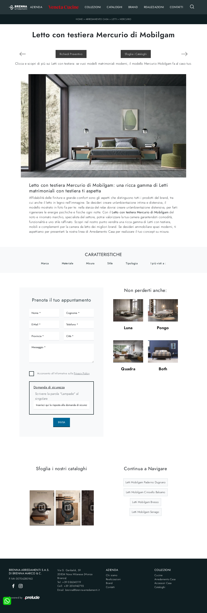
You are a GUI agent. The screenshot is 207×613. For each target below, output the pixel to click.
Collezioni (93, 7)
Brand (133, 7)
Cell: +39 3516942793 (70, 586)
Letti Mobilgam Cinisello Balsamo (145, 492)
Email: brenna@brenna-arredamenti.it (78, 590)
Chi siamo (111, 575)
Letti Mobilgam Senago (145, 512)
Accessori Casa (163, 583)
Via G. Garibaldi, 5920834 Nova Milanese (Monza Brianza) (75, 574)
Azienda (36, 7)
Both (163, 369)
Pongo (163, 328)
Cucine (158, 575)
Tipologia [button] (132, 263)
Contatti (176, 7)
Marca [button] (45, 263)
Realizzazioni (154, 7)
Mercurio (125, 19)
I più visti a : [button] (158, 263)
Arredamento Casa (97, 19)
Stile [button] (110, 263)
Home (79, 19)
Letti (114, 19)
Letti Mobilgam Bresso (145, 502)
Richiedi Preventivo (71, 54)
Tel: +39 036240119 (69, 582)
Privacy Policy (82, 373)
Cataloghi (114, 7)
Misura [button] (90, 263)
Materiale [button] (67, 263)
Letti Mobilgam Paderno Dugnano (146, 482)
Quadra (128, 369)
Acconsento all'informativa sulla (63, 373)
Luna (128, 328)
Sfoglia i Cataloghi (136, 54)
